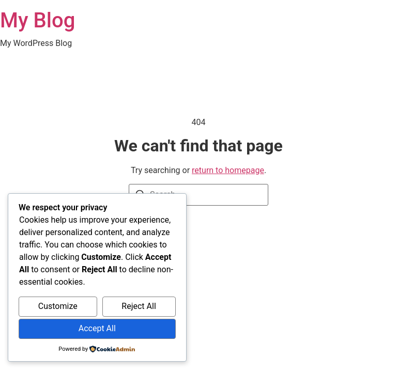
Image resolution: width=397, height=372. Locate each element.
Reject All (138, 306)
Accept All (97, 328)
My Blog (37, 20)
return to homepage (228, 170)
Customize (58, 306)
